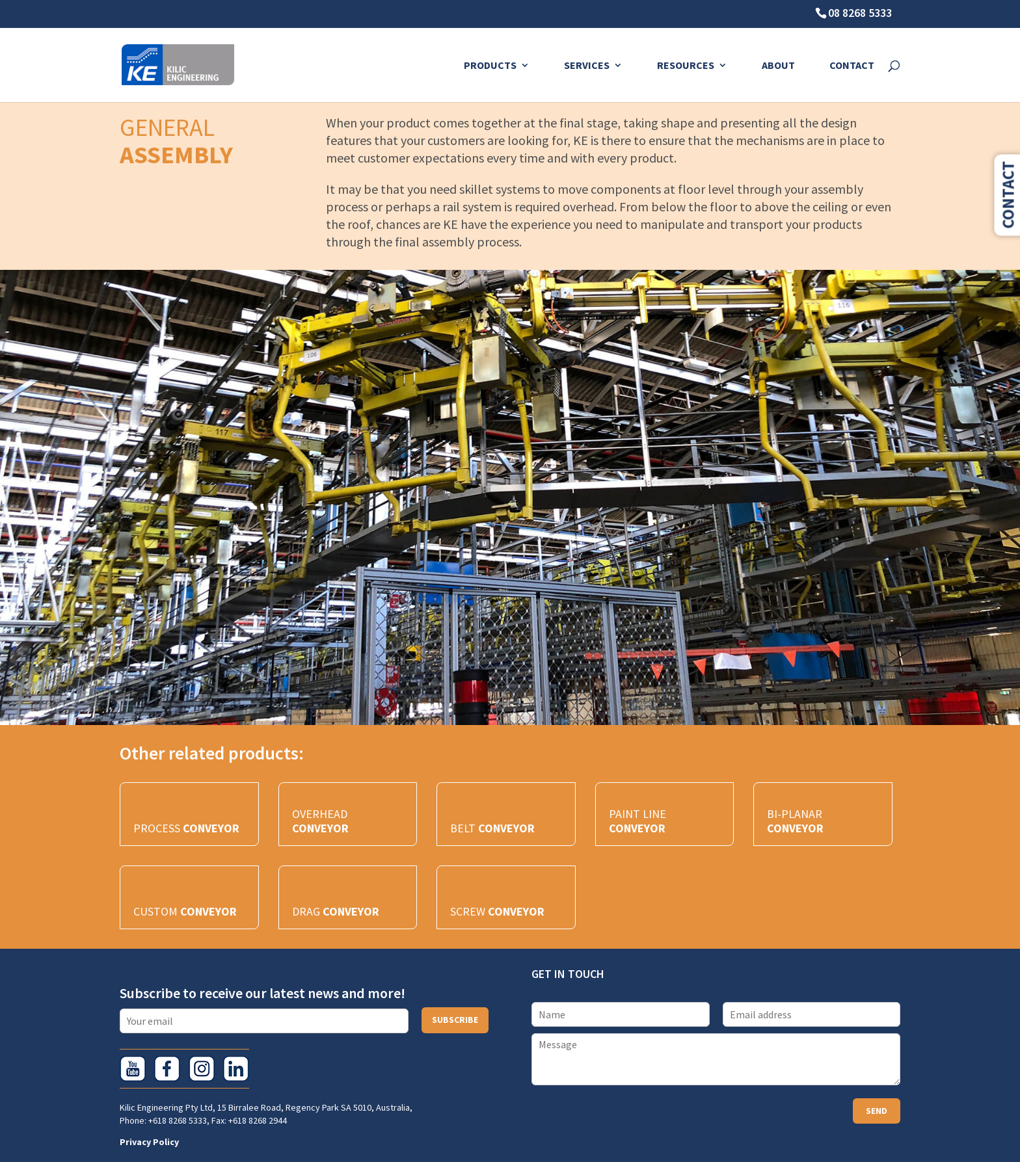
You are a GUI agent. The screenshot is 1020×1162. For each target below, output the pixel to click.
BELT (492, 828)
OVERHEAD (320, 821)
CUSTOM (185, 911)
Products (490, 66)
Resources (685, 66)
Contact (851, 66)
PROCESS (186, 828)
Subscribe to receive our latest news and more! (262, 993)
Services (587, 66)
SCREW (497, 911)
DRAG (335, 911)
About (778, 66)
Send (876, 1110)
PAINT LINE (637, 821)
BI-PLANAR (795, 821)
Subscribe (455, 1019)
